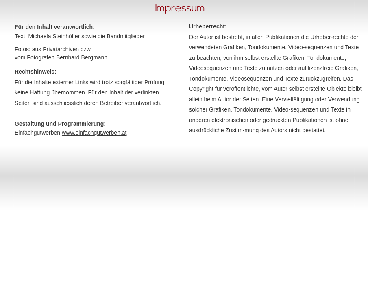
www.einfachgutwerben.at (94, 132)
